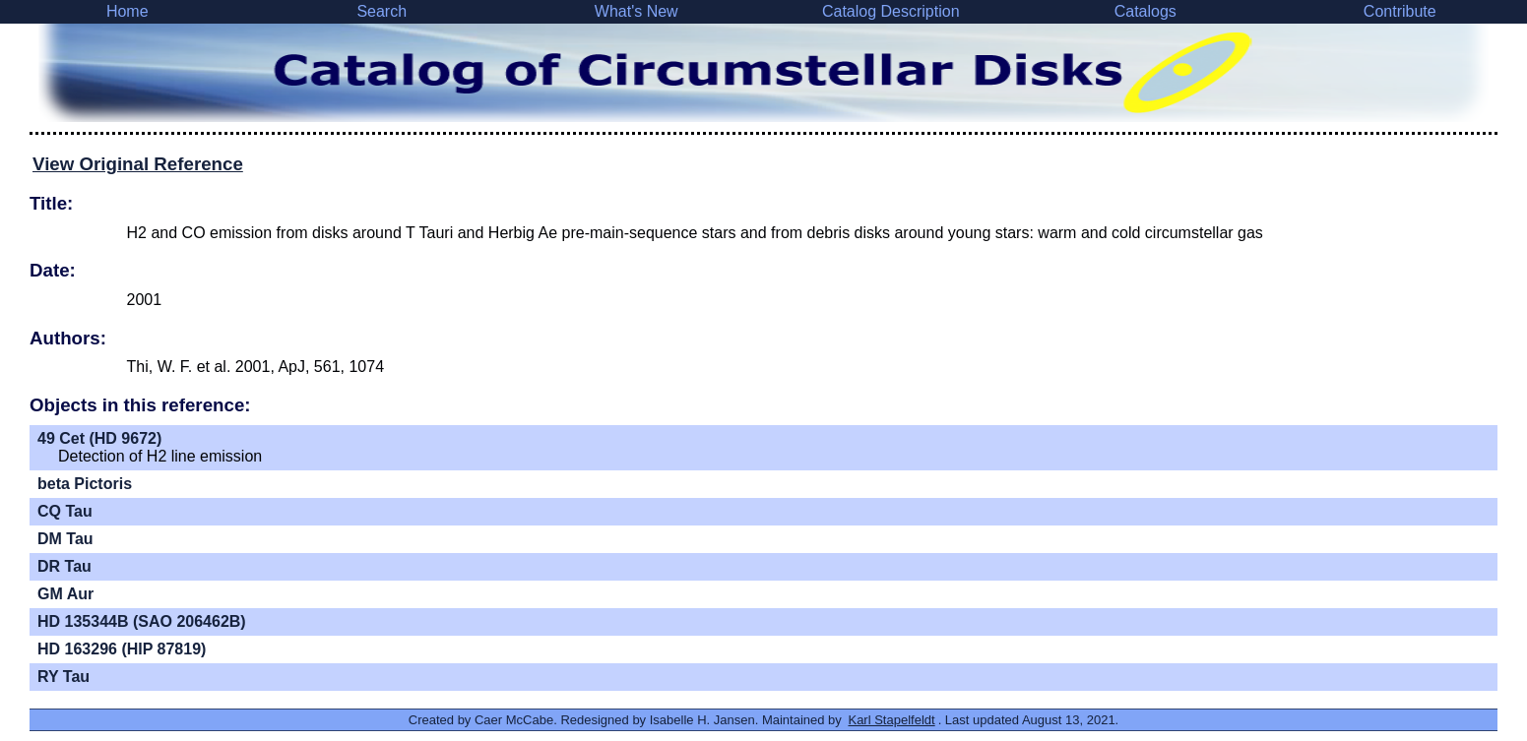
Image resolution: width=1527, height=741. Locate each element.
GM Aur (65, 594)
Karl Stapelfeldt (891, 719)
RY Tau (63, 676)
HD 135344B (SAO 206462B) (141, 621)
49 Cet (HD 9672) (99, 438)
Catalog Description (891, 11)
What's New (636, 11)
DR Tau (64, 566)
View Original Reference (137, 164)
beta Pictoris (84, 483)
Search (381, 11)
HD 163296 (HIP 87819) (121, 649)
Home (127, 11)
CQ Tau (65, 511)
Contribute (1400, 11)
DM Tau (65, 538)
